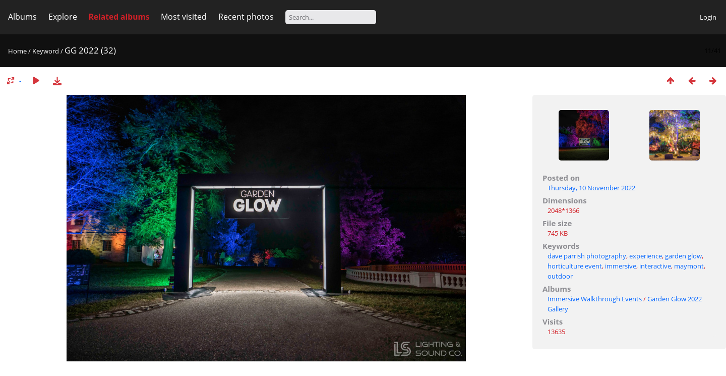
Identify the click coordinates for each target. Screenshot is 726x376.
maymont (689, 266)
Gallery (558, 308)
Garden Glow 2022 (674, 298)
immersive (620, 266)
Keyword (45, 51)
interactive (655, 266)
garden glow (683, 255)
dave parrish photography (587, 255)
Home (17, 51)
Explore (62, 16)
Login (708, 17)
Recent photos (246, 16)
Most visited (184, 16)
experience (645, 255)
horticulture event (575, 266)
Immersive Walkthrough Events (595, 298)
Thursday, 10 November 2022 (591, 187)
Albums (22, 16)
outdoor (560, 276)
